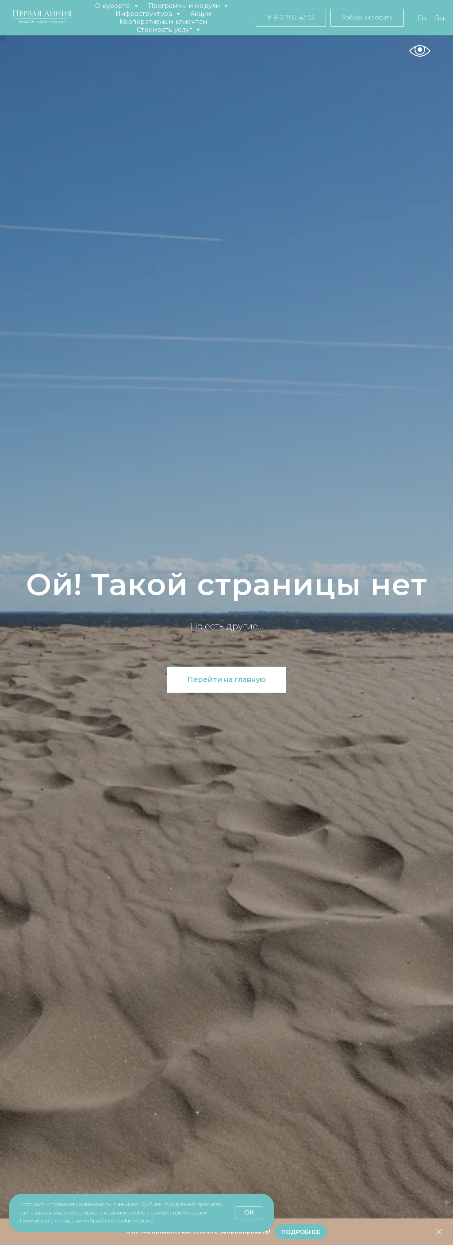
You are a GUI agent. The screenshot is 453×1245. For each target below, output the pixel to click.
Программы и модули (185, 6)
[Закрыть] (439, 1232)
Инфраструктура (144, 14)
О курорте (113, 6)
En (421, 18)
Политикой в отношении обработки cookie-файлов (87, 1220)
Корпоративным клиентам (163, 22)
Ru (439, 18)
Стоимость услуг (165, 30)
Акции (200, 14)
